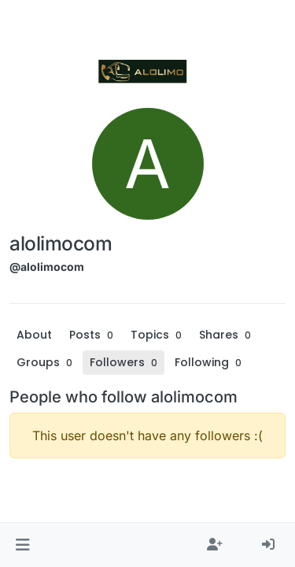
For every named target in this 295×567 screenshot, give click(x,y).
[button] (22, 545)
